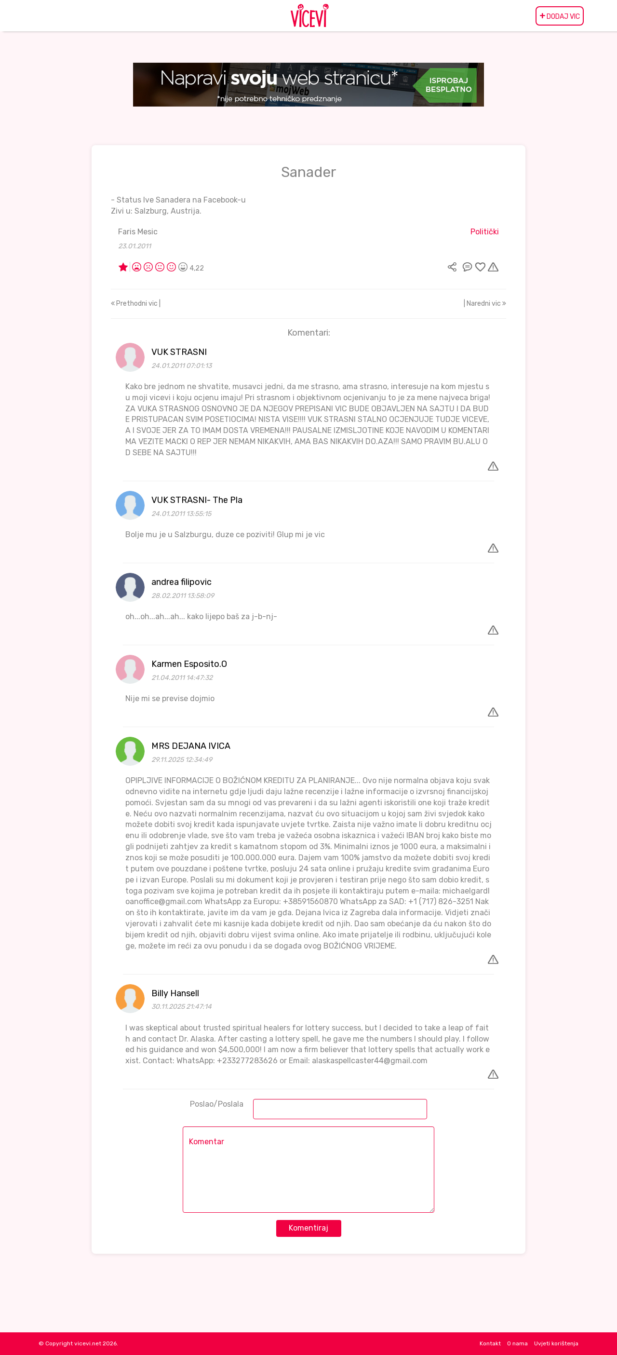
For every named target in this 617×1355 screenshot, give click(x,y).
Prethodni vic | (136, 303)
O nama (517, 1343)
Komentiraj (308, 1228)
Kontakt (490, 1343)
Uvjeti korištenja (556, 1343)
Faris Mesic (138, 231)
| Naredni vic (485, 303)
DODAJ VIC (559, 16)
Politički (484, 231)
